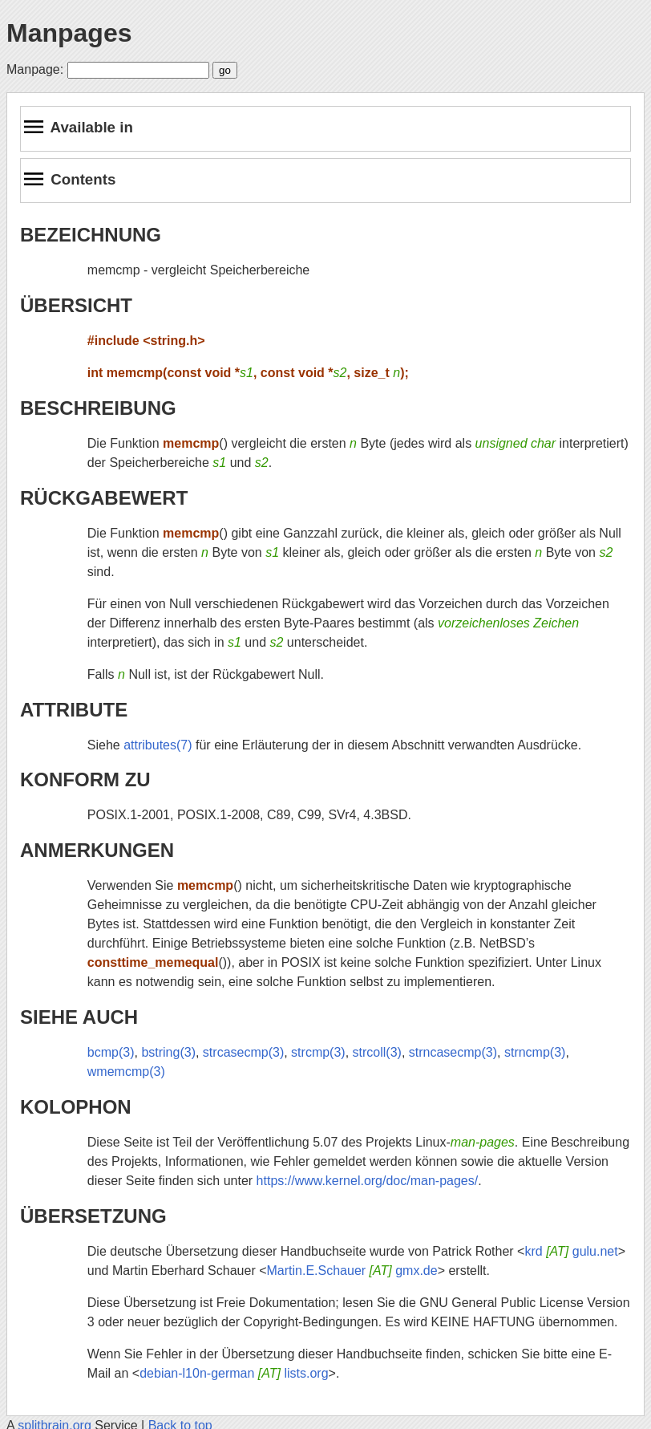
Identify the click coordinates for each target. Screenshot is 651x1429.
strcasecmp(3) (243, 1052)
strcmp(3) (318, 1052)
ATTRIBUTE (73, 710)
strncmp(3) (534, 1052)
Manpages (68, 32)
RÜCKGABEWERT (104, 498)
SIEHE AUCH (79, 1017)
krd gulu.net (570, 1251)
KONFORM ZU (85, 779)
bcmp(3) (111, 1052)
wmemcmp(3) (126, 1071)
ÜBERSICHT (76, 305)
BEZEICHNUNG (90, 235)
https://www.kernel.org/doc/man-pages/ (368, 1180)
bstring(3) (168, 1052)
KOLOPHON (75, 1107)
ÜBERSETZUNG (93, 1216)
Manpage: (34, 69)
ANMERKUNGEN (97, 850)
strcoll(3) (377, 1052)
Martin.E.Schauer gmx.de (352, 1270)
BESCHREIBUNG (98, 408)
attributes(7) (157, 745)
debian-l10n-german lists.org (234, 1373)
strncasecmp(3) (453, 1052)
